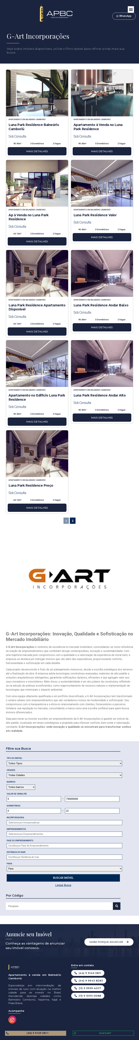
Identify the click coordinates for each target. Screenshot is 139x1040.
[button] (131, 9)
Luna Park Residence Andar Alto (100, 395)
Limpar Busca (63, 885)
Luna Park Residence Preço (31, 485)
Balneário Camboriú (36, 119)
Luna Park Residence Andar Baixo (101, 305)
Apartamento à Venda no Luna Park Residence (98, 127)
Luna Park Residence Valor (95, 215)
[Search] (116, 906)
